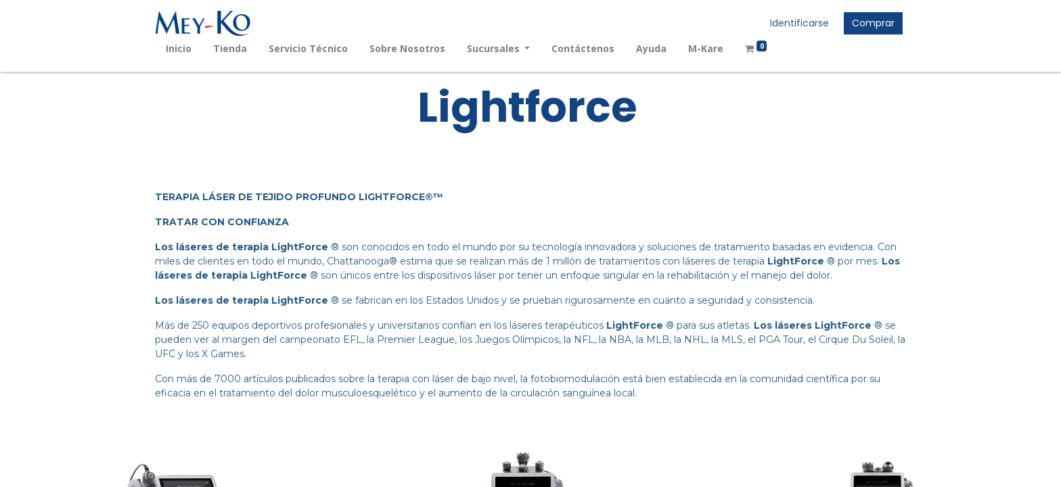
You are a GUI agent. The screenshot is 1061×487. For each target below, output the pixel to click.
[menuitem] (178, 48)
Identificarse (799, 23)
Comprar (873, 23)
